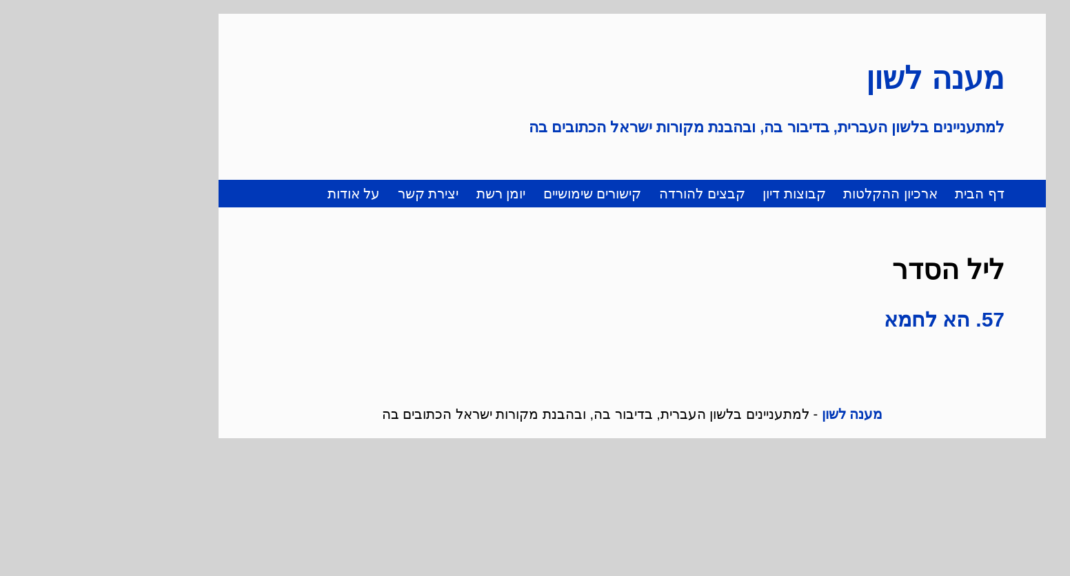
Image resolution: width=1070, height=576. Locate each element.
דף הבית (882, 193)
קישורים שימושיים (495, 193)
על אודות (256, 193)
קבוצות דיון (697, 193)
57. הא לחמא (847, 319)
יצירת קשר (331, 193)
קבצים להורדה (605, 193)
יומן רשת (404, 193)
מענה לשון (838, 78)
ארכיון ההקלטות (793, 193)
